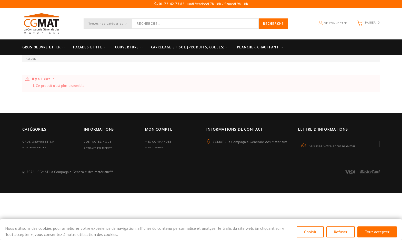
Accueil (31, 58)
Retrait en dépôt (98, 148)
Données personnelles (103, 187)
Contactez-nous (98, 141)
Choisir (310, 231)
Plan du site (94, 193)
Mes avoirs (154, 148)
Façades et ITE (88, 47)
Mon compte (158, 129)
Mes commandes (158, 141)
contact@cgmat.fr (240, 165)
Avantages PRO (96, 155)
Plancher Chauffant (260, 47)
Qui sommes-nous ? (100, 162)
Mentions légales (99, 180)
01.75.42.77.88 (254, 156)
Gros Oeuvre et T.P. (38, 141)
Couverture (128, 47)
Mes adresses (156, 155)
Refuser (340, 231)
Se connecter (332, 23)
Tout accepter (377, 231)
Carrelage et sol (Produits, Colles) (189, 47)
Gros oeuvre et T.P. (41, 47)
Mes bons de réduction (164, 173)
